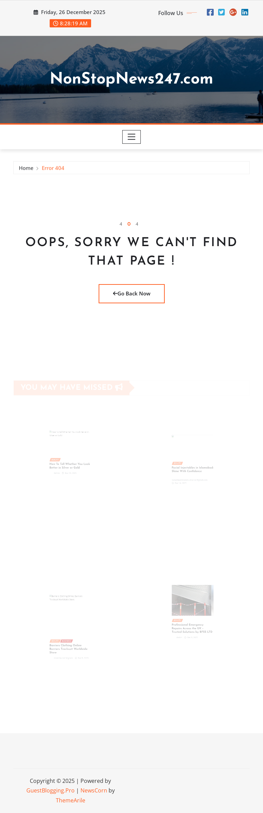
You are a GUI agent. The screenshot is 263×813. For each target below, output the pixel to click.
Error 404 (53, 169)
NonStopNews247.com (131, 80)
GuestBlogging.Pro (50, 790)
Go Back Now (131, 293)
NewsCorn (93, 790)
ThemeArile (70, 800)
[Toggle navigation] (131, 137)
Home (26, 169)
